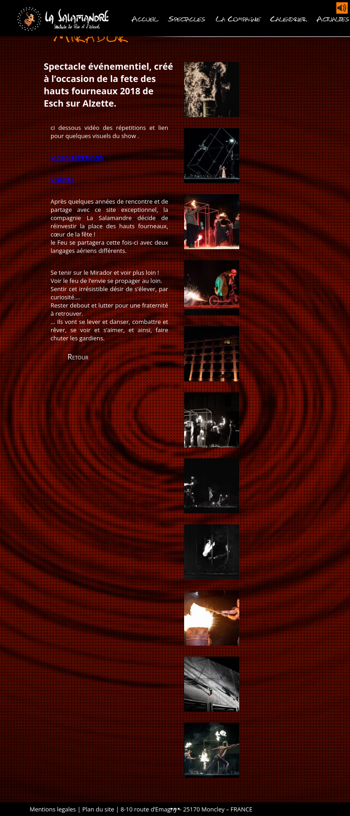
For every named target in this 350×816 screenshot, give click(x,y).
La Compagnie (238, 18)
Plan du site (98, 809)
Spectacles (187, 18)
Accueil (145, 18)
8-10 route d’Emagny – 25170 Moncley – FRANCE (186, 809)
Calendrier (288, 18)
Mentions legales (53, 809)
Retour (77, 357)
